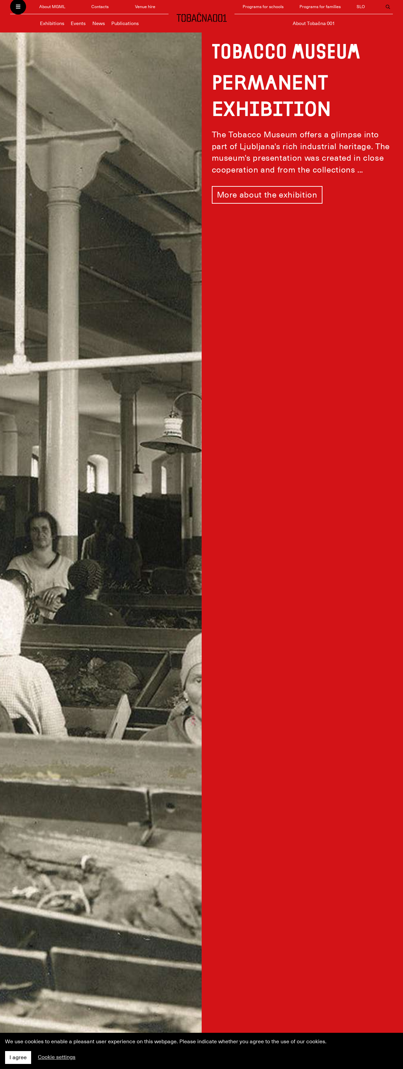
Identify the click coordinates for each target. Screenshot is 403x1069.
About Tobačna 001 (314, 23)
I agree (18, 1057)
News (98, 23)
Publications (125, 23)
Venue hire (145, 6)
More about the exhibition (267, 195)
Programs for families (320, 6)
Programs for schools (263, 6)
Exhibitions (52, 23)
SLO (361, 6)
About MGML (52, 6)
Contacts (100, 6)
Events (78, 23)
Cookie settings (56, 1057)
